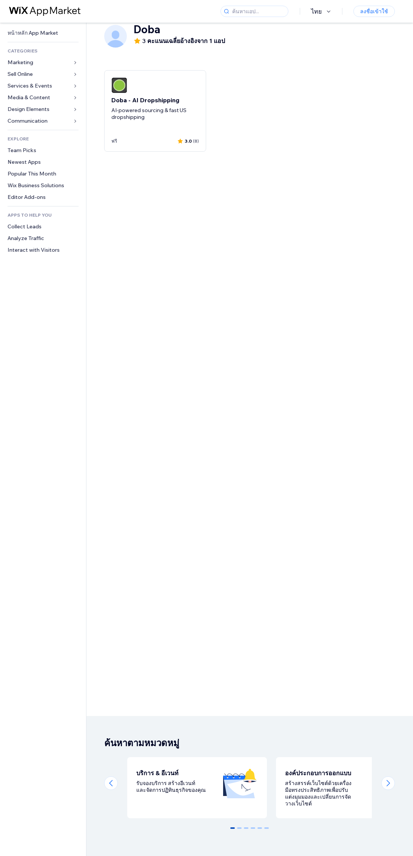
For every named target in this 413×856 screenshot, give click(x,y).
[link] (43, 33)
